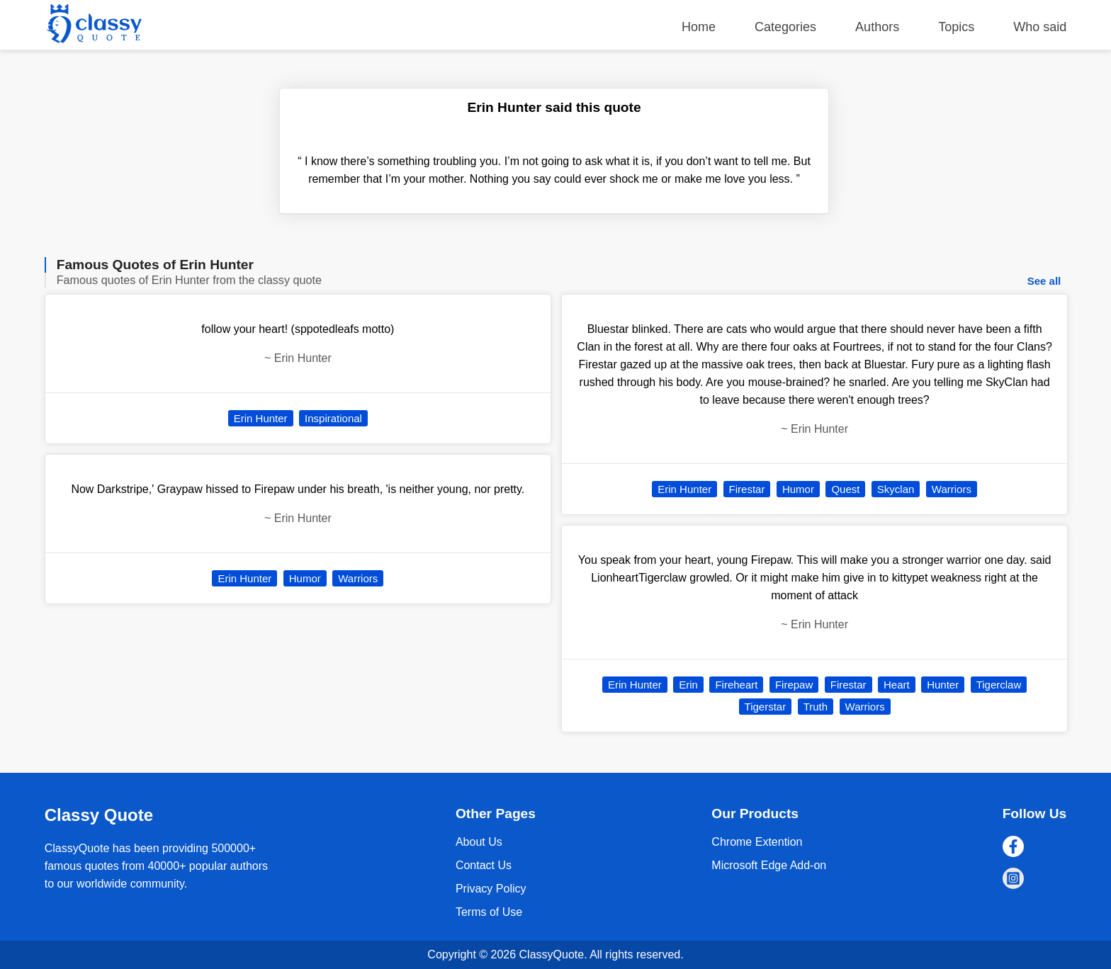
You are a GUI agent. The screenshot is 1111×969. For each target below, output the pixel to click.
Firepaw (794, 685)
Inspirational (333, 418)
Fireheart (736, 685)
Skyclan (896, 489)
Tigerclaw (999, 685)
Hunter (943, 685)
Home (699, 27)
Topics (956, 27)
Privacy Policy (491, 889)
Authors (877, 27)
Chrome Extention (756, 842)
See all (1044, 281)
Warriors (358, 578)
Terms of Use (489, 912)
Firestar (747, 489)
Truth (815, 707)
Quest (845, 489)
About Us (479, 842)
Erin (688, 685)
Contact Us (484, 865)
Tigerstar (765, 707)
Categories (785, 27)
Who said (1039, 27)
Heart (897, 685)
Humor (305, 578)
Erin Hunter (261, 418)
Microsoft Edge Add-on (768, 865)
